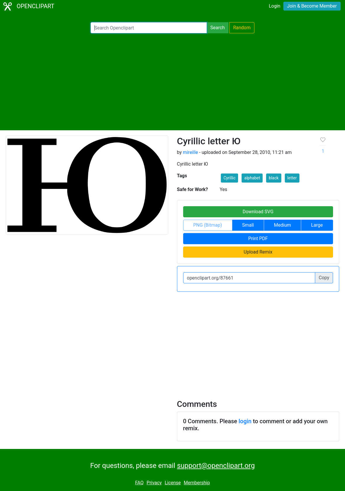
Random (242, 27)
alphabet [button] (252, 178)
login (245, 421)
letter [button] (292, 178)
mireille (190, 152)
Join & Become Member (312, 6)
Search (217, 27)
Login (274, 6)
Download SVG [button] (257, 211)
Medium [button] (282, 225)
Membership (197, 482)
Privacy (154, 482)
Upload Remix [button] (258, 252)
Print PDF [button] (258, 238)
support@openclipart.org (216, 465)
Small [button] (248, 225)
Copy (324, 277)
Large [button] (317, 225)
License (173, 482)
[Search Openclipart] (149, 27)
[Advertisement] (172, 82)
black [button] (273, 178)
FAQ (139, 482)
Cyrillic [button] (229, 178)
